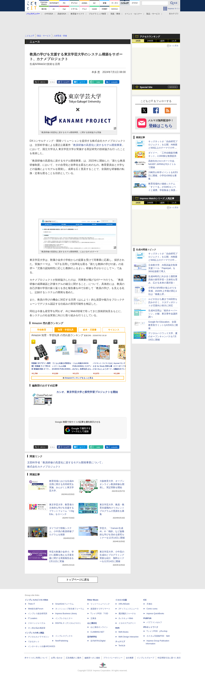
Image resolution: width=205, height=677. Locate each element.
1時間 (138, 41)
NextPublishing (61, 641)
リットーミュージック (100, 604)
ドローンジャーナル (36, 623)
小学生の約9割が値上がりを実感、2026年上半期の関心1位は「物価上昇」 (162, 290)
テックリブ (120, 641)
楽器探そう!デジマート (100, 609)
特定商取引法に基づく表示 (169, 658)
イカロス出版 (121, 600)
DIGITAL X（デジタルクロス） (68, 623)
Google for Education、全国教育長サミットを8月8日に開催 (163, 325)
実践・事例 (115, 14)
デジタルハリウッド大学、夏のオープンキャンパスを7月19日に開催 (162, 336)
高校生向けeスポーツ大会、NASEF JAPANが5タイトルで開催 (162, 164)
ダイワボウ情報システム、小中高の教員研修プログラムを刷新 (61, 531)
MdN (117, 628)
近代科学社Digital (97, 641)
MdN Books (123, 632)
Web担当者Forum (35, 609)
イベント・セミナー (133, 14)
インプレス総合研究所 (37, 613)
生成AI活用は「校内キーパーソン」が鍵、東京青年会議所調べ (162, 313)
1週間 (162, 41)
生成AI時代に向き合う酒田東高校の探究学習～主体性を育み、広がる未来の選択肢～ (162, 279)
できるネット (34, 641)
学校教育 (41, 329)
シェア (66, 82)
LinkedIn (114, 82)
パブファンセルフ (154, 622)
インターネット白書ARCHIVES (41, 646)
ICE (145, 600)
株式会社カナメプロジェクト (44, 466)
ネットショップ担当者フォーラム (69, 609)
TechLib (122, 645)
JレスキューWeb (126, 618)
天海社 (149, 604)
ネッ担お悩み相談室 (36, 628)
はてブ (82, 82)
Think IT (31, 604)
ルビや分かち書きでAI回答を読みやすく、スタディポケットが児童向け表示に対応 (162, 302)
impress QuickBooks (155, 613)
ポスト (43, 82)
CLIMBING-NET (97, 632)
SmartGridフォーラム (64, 604)
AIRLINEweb (124, 604)
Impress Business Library (66, 613)
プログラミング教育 (97, 14)
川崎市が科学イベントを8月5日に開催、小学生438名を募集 (163, 175)
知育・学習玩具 (66, 329)
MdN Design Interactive (129, 637)
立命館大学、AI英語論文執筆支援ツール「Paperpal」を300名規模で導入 (162, 268)
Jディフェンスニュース (129, 609)
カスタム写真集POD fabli (158, 636)
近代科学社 (92, 637)
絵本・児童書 (89, 329)
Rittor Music (92, 600)
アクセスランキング (150, 36)
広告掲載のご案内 (73, 658)
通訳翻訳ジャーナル (127, 613)
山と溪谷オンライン (99, 627)
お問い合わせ (56, 658)
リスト (52, 82)
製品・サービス (153, 14)
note (98, 82)
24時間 (150, 41)
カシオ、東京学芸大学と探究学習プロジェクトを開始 (87, 392)
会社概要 (130, 658)
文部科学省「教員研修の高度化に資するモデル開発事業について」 (65, 462)
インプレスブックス (64, 636)
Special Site (146, 87)
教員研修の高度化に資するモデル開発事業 (97, 145)
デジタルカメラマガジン (38, 637)
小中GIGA (48, 14)
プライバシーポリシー (113, 658)
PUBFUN (147, 618)
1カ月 (174, 41)
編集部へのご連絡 (92, 658)
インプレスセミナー (64, 618)
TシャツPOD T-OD (99, 613)
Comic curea (152, 609)
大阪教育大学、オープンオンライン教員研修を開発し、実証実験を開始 (112, 484)
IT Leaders (32, 618)
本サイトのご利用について (36, 658)
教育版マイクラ (77, 14)
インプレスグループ (145, 658)
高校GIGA (61, 14)
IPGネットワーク (150, 627)
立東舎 (93, 618)
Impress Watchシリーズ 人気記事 (157, 198)
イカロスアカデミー (127, 623)
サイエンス (113, 329)
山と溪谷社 (92, 623)
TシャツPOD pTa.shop (157, 631)
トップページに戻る (77, 579)
